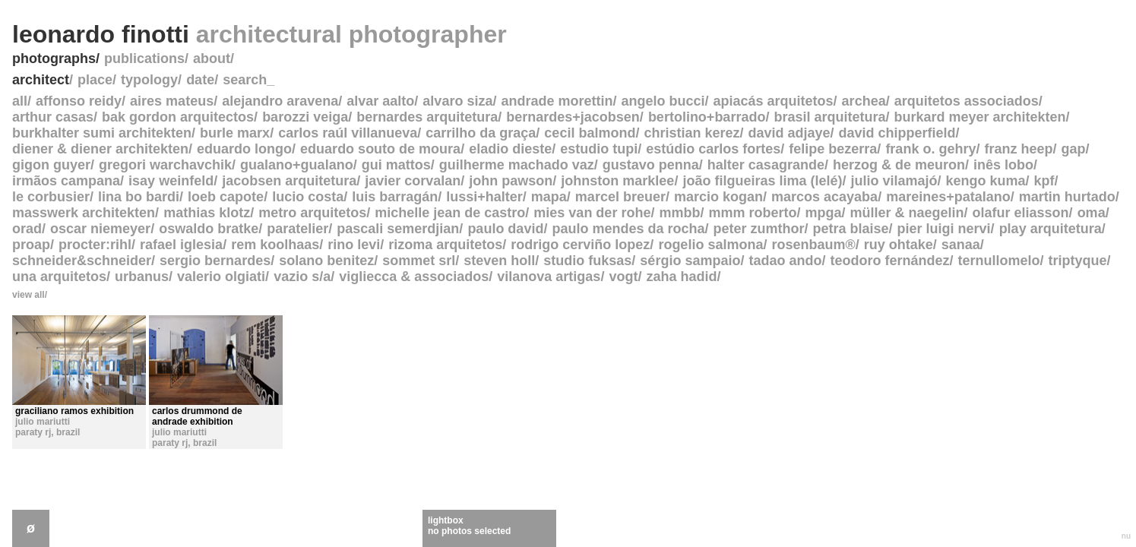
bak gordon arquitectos (178, 117)
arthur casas (52, 117)
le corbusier (51, 196)
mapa (549, 196)
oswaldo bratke (208, 228)
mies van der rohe (591, 212)
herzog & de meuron (899, 164)
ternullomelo (998, 260)
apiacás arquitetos (774, 101)
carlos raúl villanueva (347, 133)
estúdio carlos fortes (713, 149)
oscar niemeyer (100, 228)
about (211, 58)
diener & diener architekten (100, 149)
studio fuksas (587, 260)
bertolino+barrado (707, 117)
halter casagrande (765, 164)
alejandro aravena (280, 101)
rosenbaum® (813, 244)
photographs (54, 58)
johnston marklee (617, 180)
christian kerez (691, 133)
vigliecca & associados (414, 276)
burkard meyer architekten (979, 117)
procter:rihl (95, 244)
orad (27, 228)
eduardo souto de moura (380, 149)
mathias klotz (206, 212)
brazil (68, 432)
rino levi (354, 244)
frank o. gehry (930, 149)
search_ (248, 79)
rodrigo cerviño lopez (580, 244)
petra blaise (851, 228)
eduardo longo (244, 149)
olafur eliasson (1021, 212)
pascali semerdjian (398, 228)
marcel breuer (620, 196)
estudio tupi (599, 149)
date (200, 79)
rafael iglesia (181, 244)
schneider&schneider (81, 260)
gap (1073, 149)
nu (1126, 536)
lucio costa (307, 196)
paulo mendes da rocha (628, 228)
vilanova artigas (548, 276)
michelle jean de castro (450, 212)
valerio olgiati (221, 276)
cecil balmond (589, 133)
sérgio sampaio (690, 260)
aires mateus (172, 101)
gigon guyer (51, 164)
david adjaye (789, 133)
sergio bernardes (215, 260)
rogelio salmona (710, 244)
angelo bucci (662, 101)
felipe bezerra (833, 149)
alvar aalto (380, 101)
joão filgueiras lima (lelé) (762, 180)
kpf (1044, 180)
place (95, 79)
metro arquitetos (312, 212)
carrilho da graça (481, 133)
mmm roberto (752, 212)
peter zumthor (758, 228)
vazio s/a (302, 276)
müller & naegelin (907, 212)
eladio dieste (510, 149)
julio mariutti (42, 421)
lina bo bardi (138, 196)
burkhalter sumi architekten (101, 133)
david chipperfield (897, 133)
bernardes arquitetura (427, 117)
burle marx (235, 133)
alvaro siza (457, 101)
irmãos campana (66, 180)
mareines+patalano (948, 196)
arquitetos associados (966, 101)
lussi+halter (484, 196)
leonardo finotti (259, 34)
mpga (823, 212)
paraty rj (33, 432)
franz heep (1018, 149)
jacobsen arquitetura (289, 180)
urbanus (142, 276)
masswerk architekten (83, 212)
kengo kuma (986, 180)
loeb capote (226, 196)
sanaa (960, 244)
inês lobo (1003, 164)
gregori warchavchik (165, 164)
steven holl (499, 260)
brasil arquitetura (829, 117)
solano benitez (326, 260)
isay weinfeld (171, 180)
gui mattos (396, 164)
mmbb (679, 212)
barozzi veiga (305, 117)
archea (864, 101)
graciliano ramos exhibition (74, 411)
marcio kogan (718, 196)
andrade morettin (556, 101)
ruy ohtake (898, 244)
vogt (623, 276)
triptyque (1078, 260)
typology (149, 79)
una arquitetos (59, 276)
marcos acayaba (824, 196)
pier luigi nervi (944, 228)
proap (31, 244)
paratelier (297, 228)
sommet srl (418, 260)
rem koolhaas (275, 244)
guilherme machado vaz (516, 164)
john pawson (510, 180)
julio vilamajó (893, 180)
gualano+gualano (296, 164)
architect (40, 79)
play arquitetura (1050, 228)
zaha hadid (681, 276)
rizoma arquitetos (445, 244)
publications (144, 58)
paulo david (505, 228)
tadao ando (784, 260)
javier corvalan (412, 180)
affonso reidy (79, 101)
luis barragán (395, 196)
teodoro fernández (889, 260)
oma (1091, 212)
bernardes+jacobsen (573, 117)
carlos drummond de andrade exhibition (197, 416)
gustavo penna (651, 164)
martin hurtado (1067, 196)
